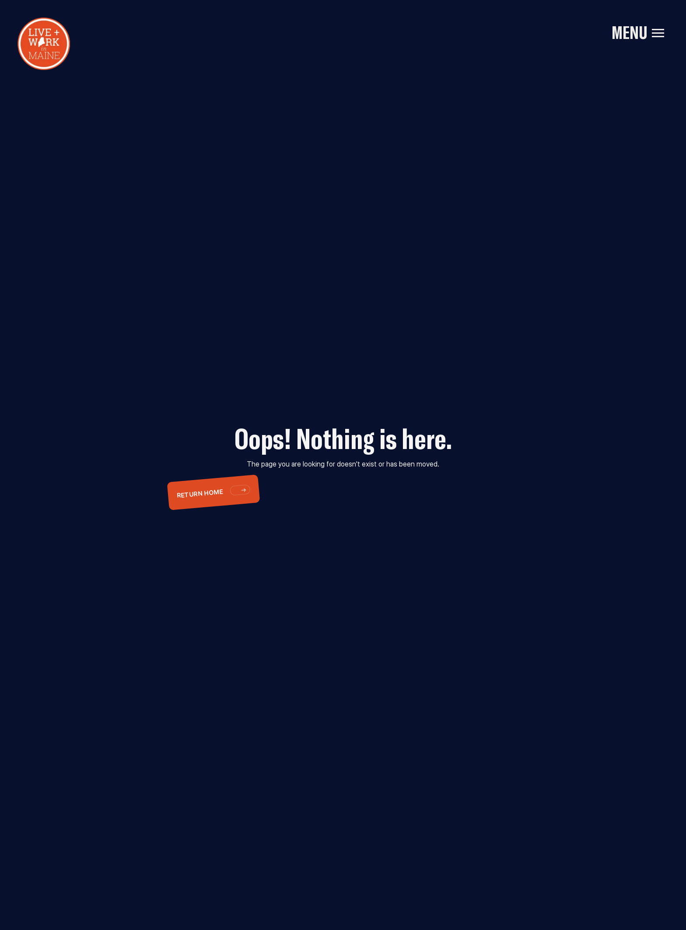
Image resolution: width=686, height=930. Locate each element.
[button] (658, 32)
